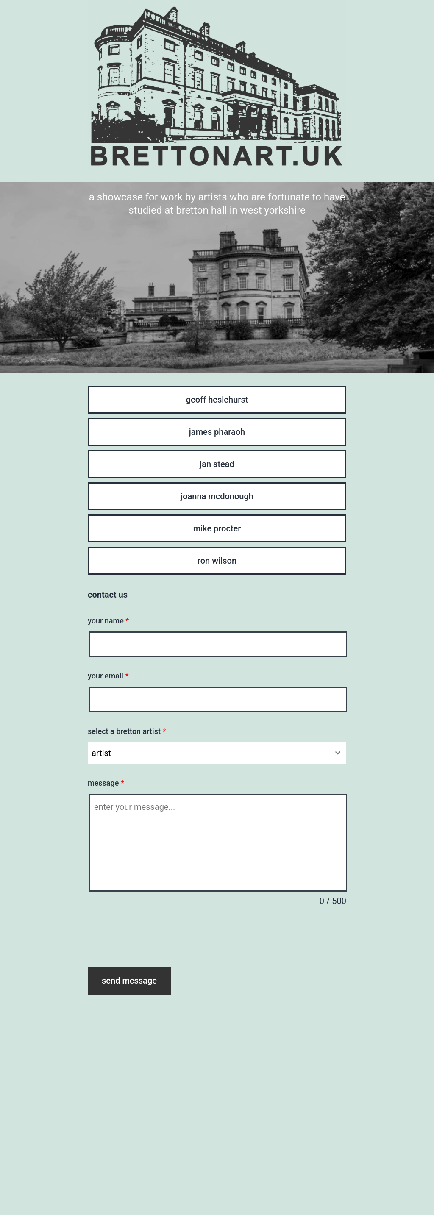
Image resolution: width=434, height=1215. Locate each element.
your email (108, 675)
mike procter (217, 528)
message (106, 782)
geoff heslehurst (217, 400)
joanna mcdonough (217, 496)
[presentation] (152, 937)
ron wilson (217, 561)
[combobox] (217, 753)
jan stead (217, 464)
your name (108, 620)
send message (129, 981)
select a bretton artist (127, 731)
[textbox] (209, 753)
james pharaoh (217, 432)
